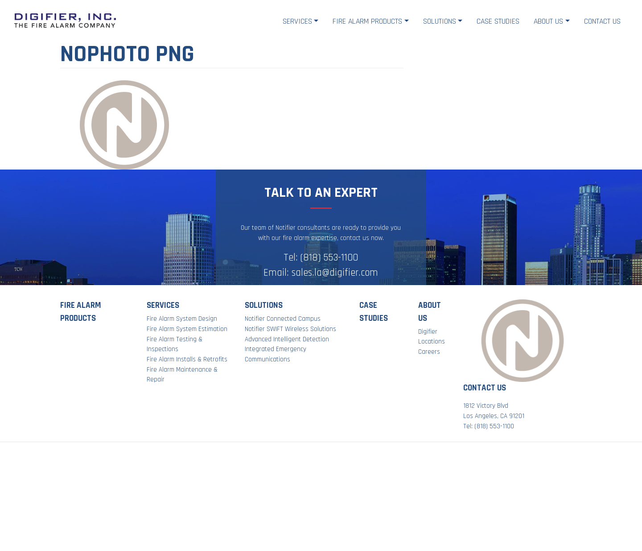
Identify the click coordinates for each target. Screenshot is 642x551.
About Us (548, 21)
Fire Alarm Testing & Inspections (174, 344)
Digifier (427, 331)
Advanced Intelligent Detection (287, 339)
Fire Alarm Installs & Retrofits (187, 359)
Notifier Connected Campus (283, 319)
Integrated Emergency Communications (275, 354)
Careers (429, 352)
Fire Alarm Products (367, 21)
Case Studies (498, 21)
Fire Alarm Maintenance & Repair (182, 374)
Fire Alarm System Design (182, 319)
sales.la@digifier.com (335, 272)
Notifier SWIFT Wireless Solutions (290, 329)
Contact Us (602, 21)
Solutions (439, 21)
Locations (431, 341)
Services (297, 21)
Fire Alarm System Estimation (187, 329)
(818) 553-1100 (329, 257)
